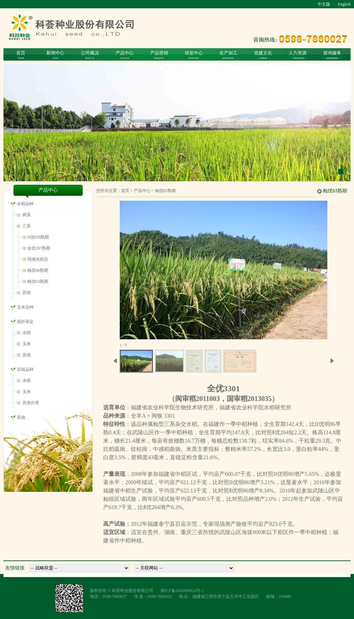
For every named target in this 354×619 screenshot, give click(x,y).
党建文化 (263, 54)
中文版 (324, 4)
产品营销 (159, 54)
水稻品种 (25, 203)
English (344, 4)
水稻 (26, 332)
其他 (26, 292)
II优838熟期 (38, 237)
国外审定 (25, 321)
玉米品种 (25, 307)
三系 (26, 226)
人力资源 (298, 54)
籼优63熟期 (37, 281)
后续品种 (25, 369)
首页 (20, 54)
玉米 (26, 343)
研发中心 (193, 54)
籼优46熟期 (37, 270)
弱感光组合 (37, 259)
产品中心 (125, 54)
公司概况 (90, 54)
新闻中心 (55, 54)
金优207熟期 (38, 248)
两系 (26, 214)
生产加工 (228, 54)
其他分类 (30, 402)
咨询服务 (332, 54)
